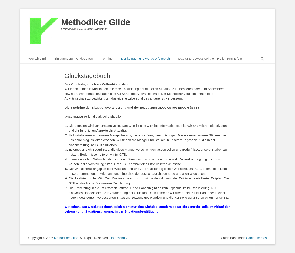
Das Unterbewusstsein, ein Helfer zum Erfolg (210, 58)
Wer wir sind (37, 58)
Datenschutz (118, 238)
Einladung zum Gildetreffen (73, 58)
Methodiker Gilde (95, 22)
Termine (106, 58)
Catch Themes (256, 238)
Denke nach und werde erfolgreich (145, 58)
